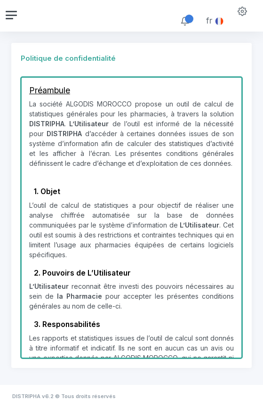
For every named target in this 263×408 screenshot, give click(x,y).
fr (215, 21)
